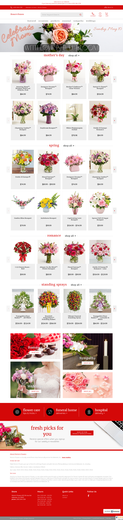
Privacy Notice (87, 518)
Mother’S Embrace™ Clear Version (74, 87)
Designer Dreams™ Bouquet (48, 87)
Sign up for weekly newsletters (82, 433)
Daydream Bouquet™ (48, 128)
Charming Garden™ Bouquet (23, 129)
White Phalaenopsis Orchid (74, 129)
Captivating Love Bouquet (74, 219)
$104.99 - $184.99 (48, 323)
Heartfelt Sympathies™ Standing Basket (48, 317)
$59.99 (100, 225)
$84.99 (23, 94)
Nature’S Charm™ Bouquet (100, 87)
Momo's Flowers (17, 14)
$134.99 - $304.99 (74, 323)
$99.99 (48, 225)
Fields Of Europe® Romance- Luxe (100, 268)
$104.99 (100, 94)
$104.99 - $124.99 (23, 323)
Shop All (73, 55)
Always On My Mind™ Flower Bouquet (49, 268)
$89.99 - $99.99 (48, 184)
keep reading (66, 457)
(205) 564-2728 (17, 7)
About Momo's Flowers (18, 454)
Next (115, 79)
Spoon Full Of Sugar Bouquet (100, 219)
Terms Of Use (77, 518)
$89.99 (48, 274)
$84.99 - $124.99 (100, 323)
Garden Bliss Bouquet (23, 218)
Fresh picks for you (47, 434)
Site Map (108, 518)
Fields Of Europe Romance (100, 129)
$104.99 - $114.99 (74, 225)
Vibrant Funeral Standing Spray (74, 317)
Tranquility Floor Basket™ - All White (23, 317)
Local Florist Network (98, 518)
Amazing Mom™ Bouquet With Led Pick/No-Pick (23, 88)
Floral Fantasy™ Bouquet (48, 178)
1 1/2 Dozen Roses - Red (23, 268)
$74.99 (48, 94)
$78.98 (74, 135)
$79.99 (23, 225)
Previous (8, 79)
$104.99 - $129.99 (100, 274)
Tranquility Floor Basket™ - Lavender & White (100, 317)
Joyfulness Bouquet (48, 218)
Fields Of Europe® (22, 177)
